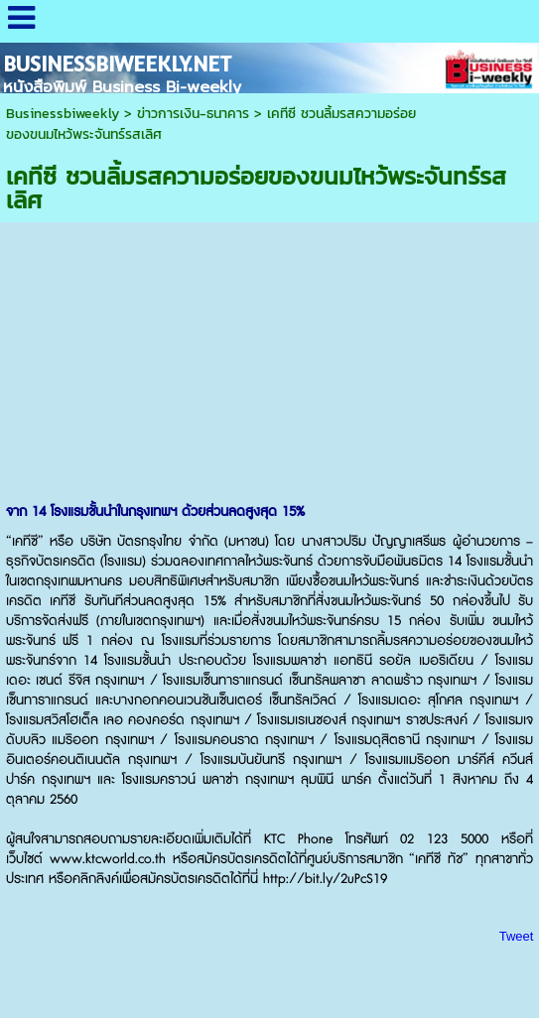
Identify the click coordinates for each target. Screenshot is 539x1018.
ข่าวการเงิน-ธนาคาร (193, 113)
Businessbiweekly (62, 113)
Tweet (516, 936)
